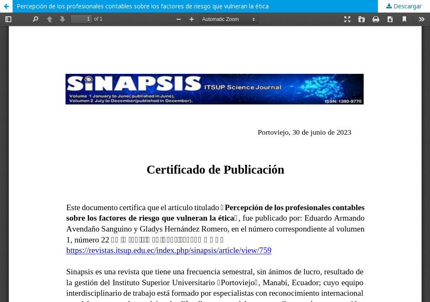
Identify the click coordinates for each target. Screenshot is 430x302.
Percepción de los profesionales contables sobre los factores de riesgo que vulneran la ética (143, 6)
